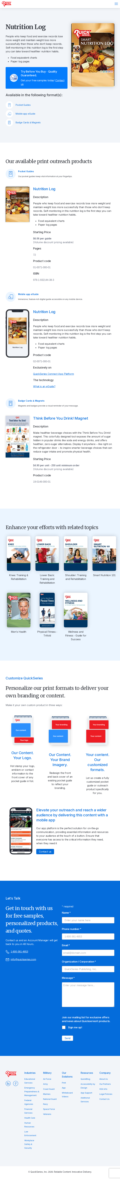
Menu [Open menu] (116, 4)
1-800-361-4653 (17, 952)
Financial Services (28, 1111)
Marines (46, 1094)
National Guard (50, 1099)
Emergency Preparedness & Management (31, 1091)
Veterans (47, 1114)
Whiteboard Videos (67, 1095)
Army (45, 1084)
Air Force (47, 1079)
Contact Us (104, 1099)
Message (68, 977)
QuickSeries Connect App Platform (53, 373)
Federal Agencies (28, 1102)
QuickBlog (85, 1079)
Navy (45, 1104)
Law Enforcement (30, 1133)
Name (66, 912)
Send (67, 1038)
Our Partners (105, 1084)
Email (66, 945)
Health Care (29, 1118)
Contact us (45, 851)
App (64, 1088)
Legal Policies (105, 1094)
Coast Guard (49, 1089)
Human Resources (29, 1125)
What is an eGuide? (44, 386)
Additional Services (85, 1100)
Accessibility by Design (88, 1086)
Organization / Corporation (79, 961)
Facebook (15, 1083)
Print (64, 1083)
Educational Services (29, 1081)
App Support (86, 1093)
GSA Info (103, 1089)
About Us (103, 1079)
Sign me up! (75, 1027)
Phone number (71, 929)
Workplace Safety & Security (29, 1144)
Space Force (49, 1109)
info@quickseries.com (21, 959)
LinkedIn (8, 1083)
